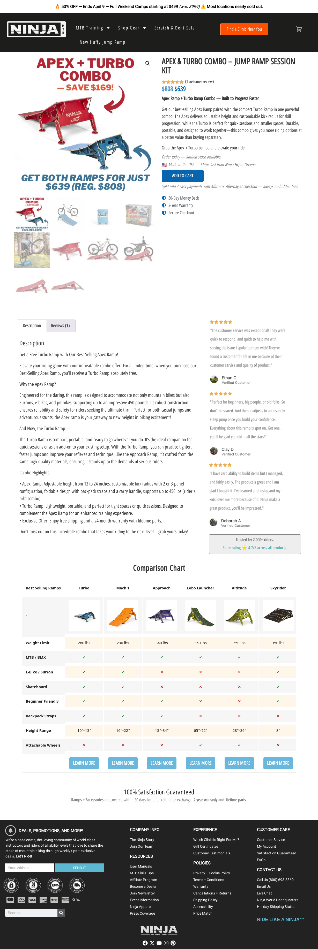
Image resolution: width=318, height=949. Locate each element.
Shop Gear (132, 28)
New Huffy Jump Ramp (102, 42)
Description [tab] (32, 326)
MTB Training (93, 28)
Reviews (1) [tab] (60, 326)
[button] (147, 63)
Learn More (84, 763)
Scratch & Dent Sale (174, 28)
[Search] (61, 913)
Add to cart (182, 176)
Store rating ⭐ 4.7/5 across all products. (255, 547)
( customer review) (199, 81)
